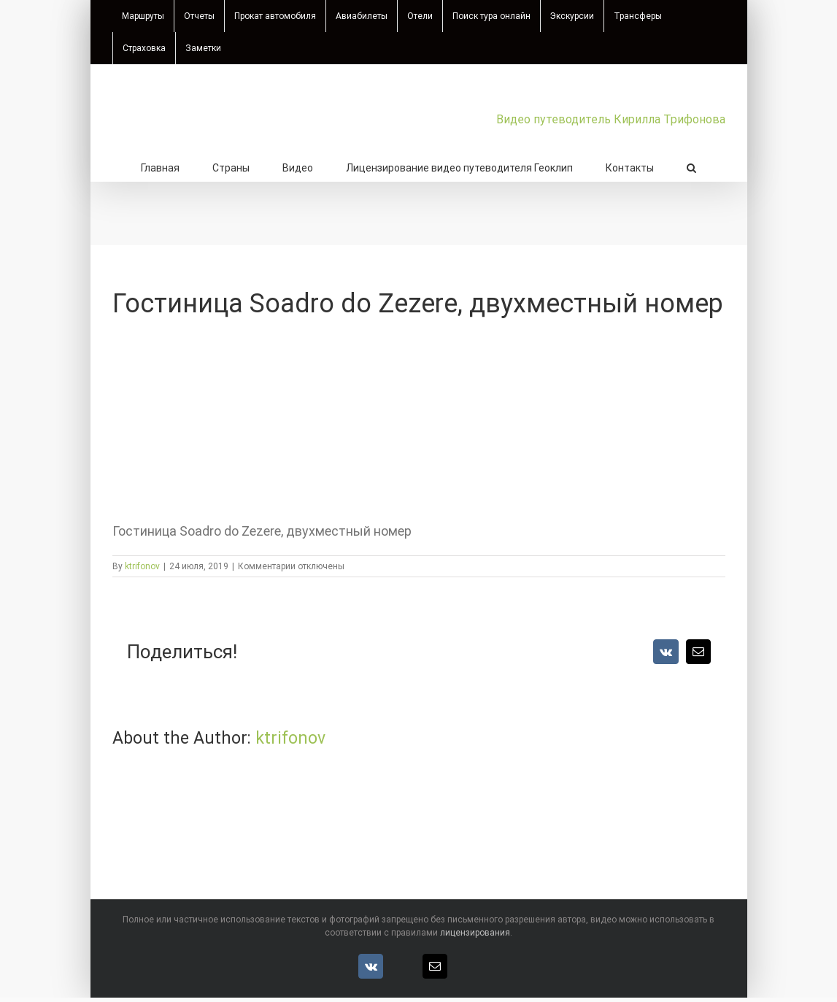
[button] (691, 166)
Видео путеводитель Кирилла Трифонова (610, 119)
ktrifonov (142, 566)
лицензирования (475, 933)
